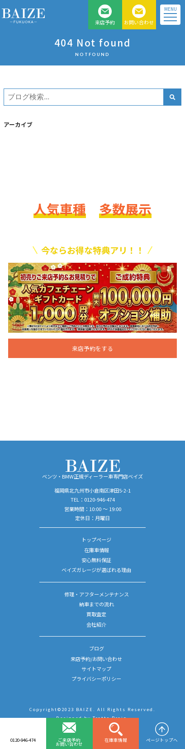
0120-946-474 (23, 740)
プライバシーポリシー (96, 678)
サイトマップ (96, 668)
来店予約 (105, 22)
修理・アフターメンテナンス (96, 594)
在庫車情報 (115, 740)
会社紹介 (96, 624)
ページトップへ (162, 740)
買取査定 (96, 614)
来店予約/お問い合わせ (96, 658)
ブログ (96, 648)
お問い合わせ (139, 22)
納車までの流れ (96, 604)
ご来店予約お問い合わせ (69, 742)
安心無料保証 (96, 559)
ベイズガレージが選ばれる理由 (96, 569)
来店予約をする (92, 348)
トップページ (96, 539)
